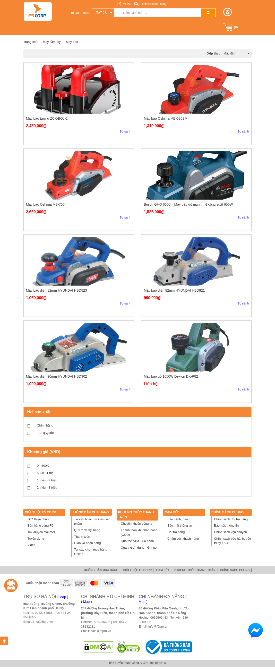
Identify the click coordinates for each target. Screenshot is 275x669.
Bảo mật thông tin (179, 525)
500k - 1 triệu (46, 473)
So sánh (125, 131)
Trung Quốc (45, 433)
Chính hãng (45, 425)
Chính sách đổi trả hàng (231, 519)
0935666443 (159, 617)
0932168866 (43, 613)
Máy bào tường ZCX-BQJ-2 (47, 118)
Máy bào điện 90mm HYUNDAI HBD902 (56, 376)
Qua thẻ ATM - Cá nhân (137, 541)
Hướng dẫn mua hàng (90, 512)
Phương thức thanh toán (194, 570)
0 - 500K (43, 465)
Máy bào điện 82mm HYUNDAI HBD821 (174, 290)
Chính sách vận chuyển (230, 532)
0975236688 (101, 622)
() (230, 27)
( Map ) (62, 597)
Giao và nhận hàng (87, 543)
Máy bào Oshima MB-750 (45, 204)
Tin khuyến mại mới (41, 532)
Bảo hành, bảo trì (179, 519)
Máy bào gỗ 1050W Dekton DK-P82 (171, 376)
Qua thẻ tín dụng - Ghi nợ (139, 547)
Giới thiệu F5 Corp (40, 512)
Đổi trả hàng (176, 532)
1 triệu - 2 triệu (47, 480)
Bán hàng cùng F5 (40, 525)
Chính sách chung (227, 512)
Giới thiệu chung (39, 519)
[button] (227, 12)
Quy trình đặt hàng (87, 530)
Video (126, 4)
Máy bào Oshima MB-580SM (166, 118)
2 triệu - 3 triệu (47, 487)
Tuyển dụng (35, 538)
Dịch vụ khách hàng (153, 4)
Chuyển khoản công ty (136, 523)
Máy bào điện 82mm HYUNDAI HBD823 (56, 290)
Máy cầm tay (52, 42)
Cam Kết (172, 512)
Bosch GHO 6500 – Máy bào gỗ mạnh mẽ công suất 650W (188, 204)
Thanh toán (82, 536)
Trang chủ (31, 42)
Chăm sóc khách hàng (183, 538)
